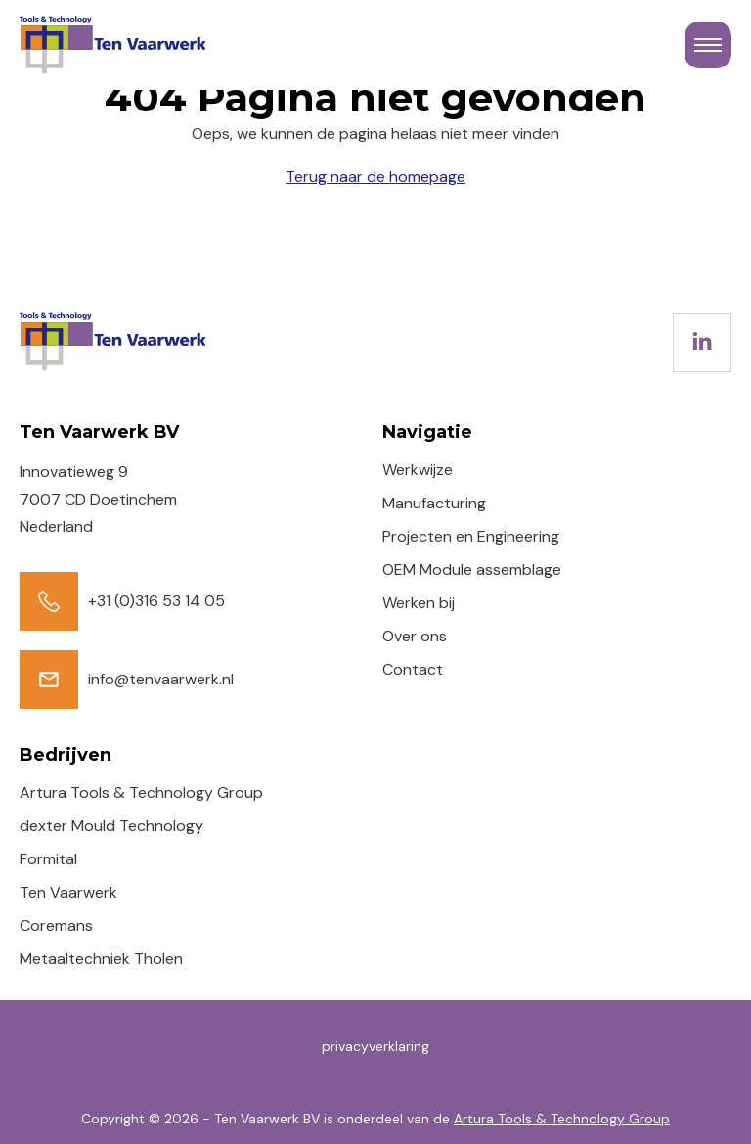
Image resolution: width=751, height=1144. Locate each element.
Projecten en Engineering (470, 536)
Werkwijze (417, 470)
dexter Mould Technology (111, 825)
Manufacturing (434, 503)
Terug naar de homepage (375, 176)
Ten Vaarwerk (68, 892)
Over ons (414, 636)
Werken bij (418, 603)
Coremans (56, 925)
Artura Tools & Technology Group (141, 792)
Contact (412, 669)
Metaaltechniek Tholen (101, 958)
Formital (48, 859)
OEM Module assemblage (471, 569)
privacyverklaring (375, 1046)
